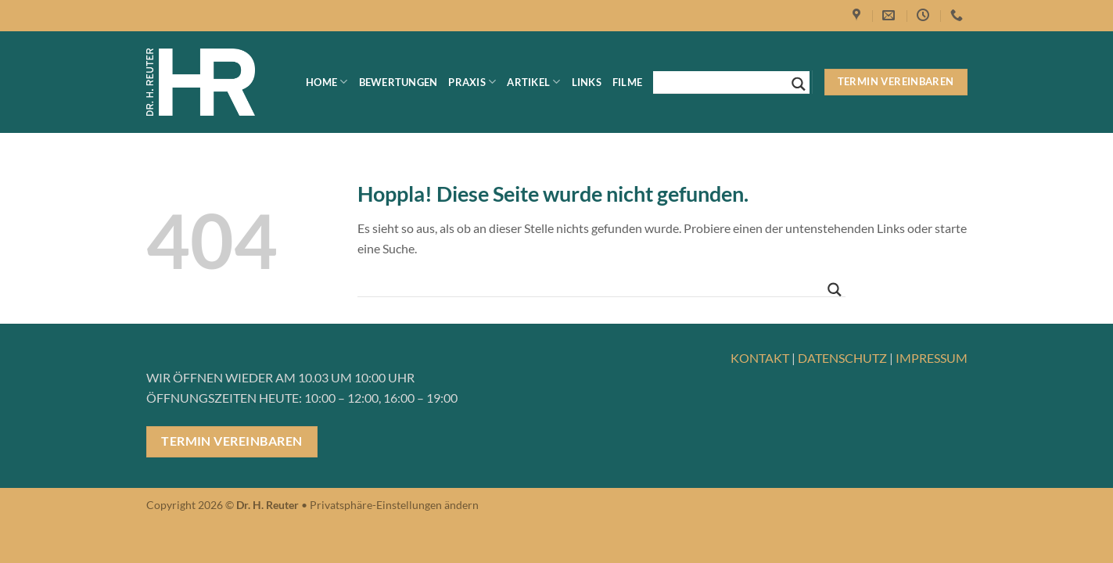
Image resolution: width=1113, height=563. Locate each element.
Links (586, 82)
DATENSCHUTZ (842, 357)
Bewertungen (398, 82)
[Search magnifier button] (799, 84)
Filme (627, 82)
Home (326, 81)
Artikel (533, 81)
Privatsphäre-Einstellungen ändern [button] (394, 504)
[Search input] (724, 82)
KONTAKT (760, 357)
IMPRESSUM (932, 357)
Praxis (472, 81)
